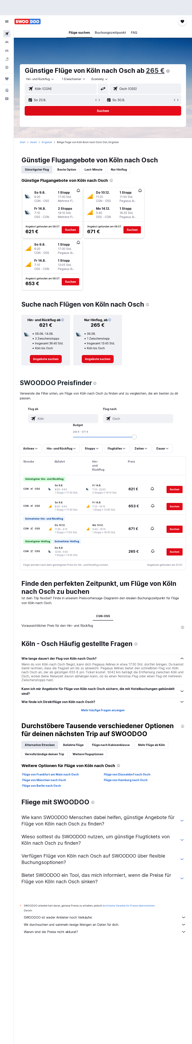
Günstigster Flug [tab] (37, 169)
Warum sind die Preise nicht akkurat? (105, 931)
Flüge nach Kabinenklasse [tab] (111, 745)
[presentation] (168, 71)
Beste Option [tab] (66, 169)
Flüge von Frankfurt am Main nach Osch (50, 774)
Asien (33, 142)
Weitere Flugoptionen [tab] (88, 754)
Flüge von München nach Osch (44, 780)
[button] (6, 21)
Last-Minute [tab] (93, 169)
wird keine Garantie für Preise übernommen (129, 905)
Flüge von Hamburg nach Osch (126, 780)
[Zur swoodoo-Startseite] (27, 21)
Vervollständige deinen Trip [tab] (44, 754)
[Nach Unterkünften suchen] (7, 42)
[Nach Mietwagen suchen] (7, 51)
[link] (46, 359)
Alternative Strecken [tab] (40, 745)
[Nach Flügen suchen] (7, 34)
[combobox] (100, 79)
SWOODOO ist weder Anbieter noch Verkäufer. (105, 917)
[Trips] (7, 79)
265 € (155, 70)
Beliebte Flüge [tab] (73, 745)
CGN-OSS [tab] (103, 616)
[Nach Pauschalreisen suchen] (7, 59)
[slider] (134, 436)
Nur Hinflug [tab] (119, 169)
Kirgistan (47, 142)
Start (22, 142)
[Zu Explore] (7, 67)
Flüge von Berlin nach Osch (41, 785)
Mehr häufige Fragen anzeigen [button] (103, 710)
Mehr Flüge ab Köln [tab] (151, 745)
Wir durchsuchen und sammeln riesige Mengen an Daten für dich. (105, 924)
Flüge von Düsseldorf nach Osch (127, 774)
